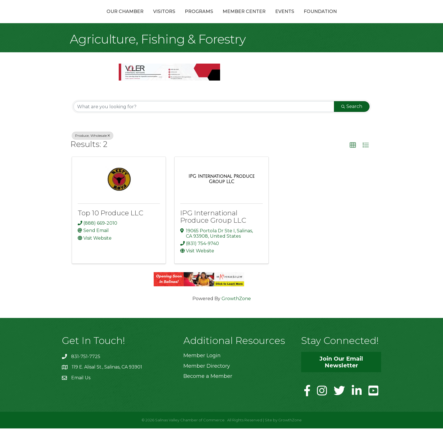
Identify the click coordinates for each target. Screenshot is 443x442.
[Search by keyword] (203, 120)
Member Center (274, 18)
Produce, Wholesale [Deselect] (92, 149)
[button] (353, 158)
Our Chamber (94, 18)
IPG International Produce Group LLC (213, 230)
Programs (169, 18)
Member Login (202, 369)
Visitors (134, 18)
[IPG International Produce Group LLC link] (221, 192)
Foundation (350, 18)
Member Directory (206, 379)
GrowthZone (236, 312)
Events (314, 18)
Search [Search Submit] (351, 120)
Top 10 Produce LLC (110, 226)
